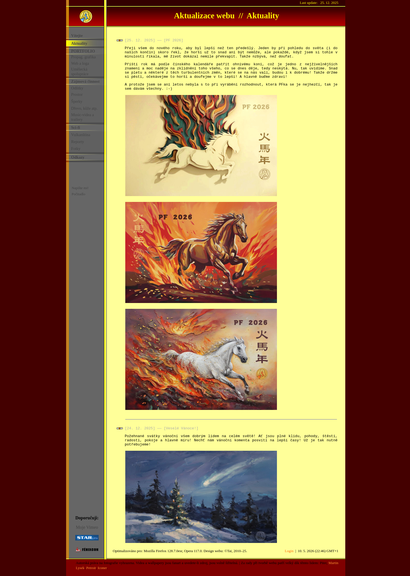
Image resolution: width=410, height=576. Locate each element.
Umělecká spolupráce (79, 71)
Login (289, 551)
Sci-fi (75, 127)
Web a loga (80, 63)
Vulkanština (80, 134)
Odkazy (77, 157)
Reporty (77, 141)
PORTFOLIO (83, 51)
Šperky (76, 101)
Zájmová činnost (85, 81)
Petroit (91, 568)
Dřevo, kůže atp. (84, 108)
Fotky (76, 148)
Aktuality (79, 43)
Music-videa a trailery (82, 117)
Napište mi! (80, 188)
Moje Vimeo (87, 527)
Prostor (77, 94)
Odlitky (77, 88)
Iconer (102, 568)
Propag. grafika (83, 57)
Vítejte (77, 35)
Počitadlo (78, 194)
